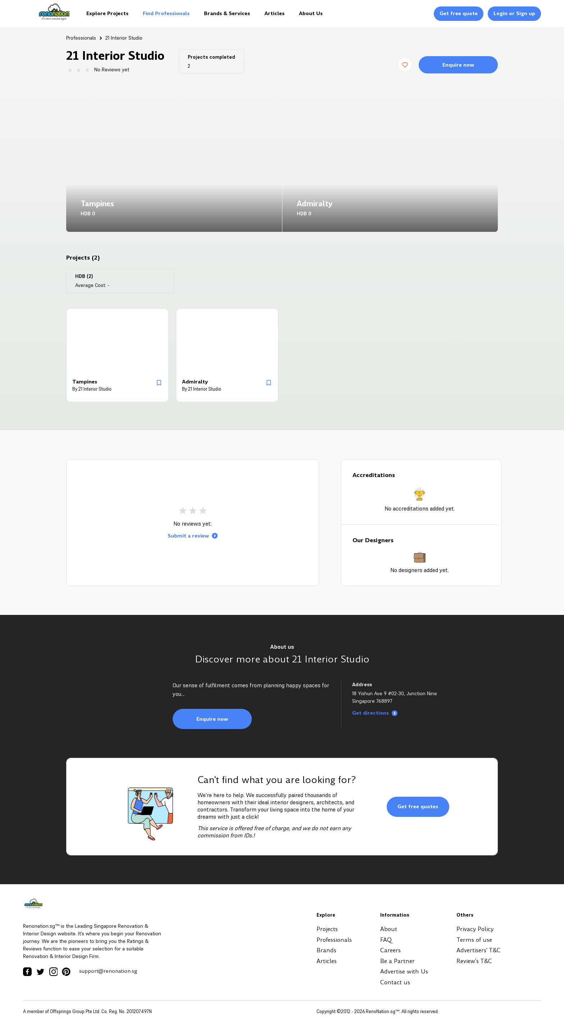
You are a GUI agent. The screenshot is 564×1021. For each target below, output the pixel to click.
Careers (390, 950)
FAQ (386, 940)
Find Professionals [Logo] (166, 13)
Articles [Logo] (274, 13)
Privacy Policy (475, 929)
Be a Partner (397, 961)
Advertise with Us (404, 971)
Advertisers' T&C (478, 950)
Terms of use (474, 940)
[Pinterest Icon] (66, 971)
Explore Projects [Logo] (107, 13)
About (388, 929)
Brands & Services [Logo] (227, 13)
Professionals (81, 38)
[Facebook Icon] (27, 971)
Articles (327, 961)
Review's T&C (474, 961)
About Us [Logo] (311, 13)
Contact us (395, 982)
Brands (326, 950)
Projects (327, 929)
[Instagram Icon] (53, 971)
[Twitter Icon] (40, 971)
